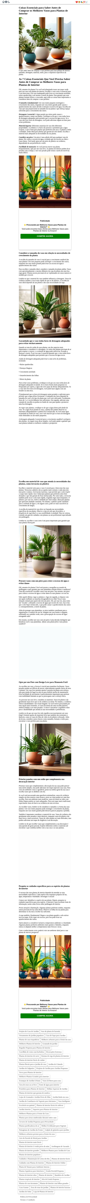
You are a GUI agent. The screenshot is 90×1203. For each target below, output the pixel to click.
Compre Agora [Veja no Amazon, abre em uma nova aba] (45, 236)
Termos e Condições (27, 1200)
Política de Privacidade (28, 1197)
